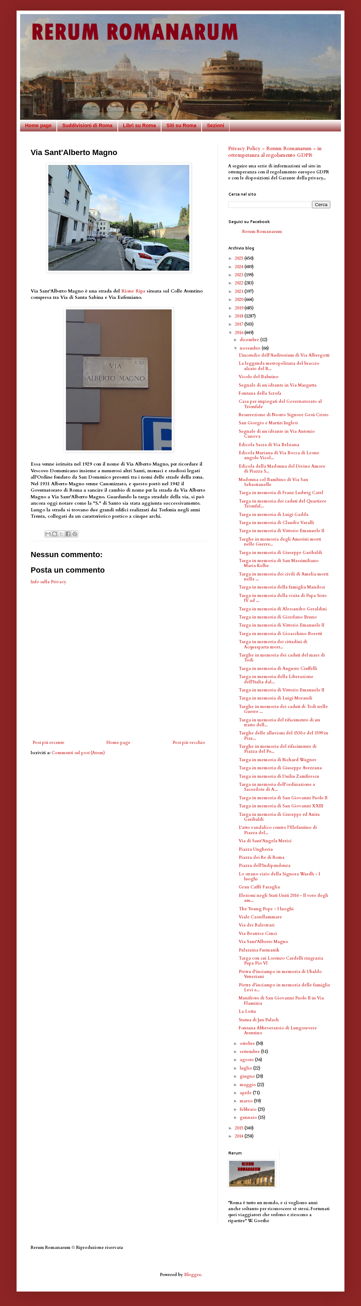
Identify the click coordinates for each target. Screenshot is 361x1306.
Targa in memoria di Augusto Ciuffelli (278, 668)
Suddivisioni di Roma (87, 125)
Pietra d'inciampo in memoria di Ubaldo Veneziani (280, 974)
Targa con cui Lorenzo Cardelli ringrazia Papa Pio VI (281, 960)
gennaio (249, 1117)
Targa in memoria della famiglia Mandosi (282, 587)
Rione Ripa (133, 291)
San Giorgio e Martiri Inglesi (268, 423)
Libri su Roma (139, 125)
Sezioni (215, 125)
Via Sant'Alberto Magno (263, 941)
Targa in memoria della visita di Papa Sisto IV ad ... (283, 598)
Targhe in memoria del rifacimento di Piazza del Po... (278, 749)
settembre (250, 1051)
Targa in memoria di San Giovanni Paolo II (283, 798)
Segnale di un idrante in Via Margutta (278, 385)
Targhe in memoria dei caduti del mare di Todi (282, 657)
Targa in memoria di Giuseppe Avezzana (280, 768)
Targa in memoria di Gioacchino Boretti (280, 633)
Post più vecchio (188, 742)
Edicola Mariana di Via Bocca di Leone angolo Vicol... (279, 455)
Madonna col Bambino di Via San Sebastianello (273, 482)
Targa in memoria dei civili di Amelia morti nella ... (284, 576)
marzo (247, 1101)
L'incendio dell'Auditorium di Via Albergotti (284, 355)
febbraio (249, 1109)
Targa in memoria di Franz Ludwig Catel (281, 492)
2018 (239, 316)
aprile (246, 1093)
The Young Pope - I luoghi (266, 909)
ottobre (248, 1043)
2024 (239, 267)
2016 (239, 332)
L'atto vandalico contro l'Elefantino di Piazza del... (278, 830)
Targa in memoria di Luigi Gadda (273, 514)
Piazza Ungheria (256, 849)
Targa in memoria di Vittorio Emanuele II (281, 531)
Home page (38, 125)
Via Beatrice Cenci (258, 933)
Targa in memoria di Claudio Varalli (276, 522)
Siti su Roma (181, 125)
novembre (251, 348)
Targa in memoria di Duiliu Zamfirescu (279, 776)
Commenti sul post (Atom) (78, 753)
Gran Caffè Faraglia (259, 887)
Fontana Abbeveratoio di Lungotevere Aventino (278, 1030)
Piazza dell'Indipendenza (264, 865)
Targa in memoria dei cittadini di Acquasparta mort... (273, 644)
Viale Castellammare (260, 917)
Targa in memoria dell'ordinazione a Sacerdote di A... (277, 787)
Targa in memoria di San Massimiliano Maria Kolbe (279, 563)
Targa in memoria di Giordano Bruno (278, 617)
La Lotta (247, 1011)
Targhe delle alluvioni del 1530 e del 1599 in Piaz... (283, 735)
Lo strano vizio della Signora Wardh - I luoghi (279, 876)
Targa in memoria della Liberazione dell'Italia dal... (276, 679)
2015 (239, 1128)
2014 (239, 1136)
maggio (248, 1085)
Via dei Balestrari (257, 925)
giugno (248, 1076)
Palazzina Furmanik (259, 950)
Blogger (192, 1274)
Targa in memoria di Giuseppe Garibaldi (280, 552)
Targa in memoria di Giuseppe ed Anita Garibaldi (279, 817)
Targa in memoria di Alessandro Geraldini (283, 609)
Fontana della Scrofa (260, 393)
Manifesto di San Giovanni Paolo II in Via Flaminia (281, 1000)
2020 (239, 299)
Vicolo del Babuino (259, 377)
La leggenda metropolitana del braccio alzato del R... (279, 366)
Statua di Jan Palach (259, 1020)
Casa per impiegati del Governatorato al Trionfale (280, 404)
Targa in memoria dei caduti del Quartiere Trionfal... (282, 503)
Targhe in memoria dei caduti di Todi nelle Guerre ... (283, 709)
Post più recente (48, 742)
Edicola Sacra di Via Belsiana (269, 445)
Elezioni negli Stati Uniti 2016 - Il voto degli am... (283, 898)
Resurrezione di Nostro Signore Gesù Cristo (284, 415)
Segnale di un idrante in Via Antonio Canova (277, 434)
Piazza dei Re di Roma (261, 857)
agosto (247, 1059)
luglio (246, 1068)
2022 (239, 283)
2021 (239, 291)
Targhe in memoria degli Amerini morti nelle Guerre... (280, 541)
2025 (239, 258)
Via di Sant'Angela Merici (265, 841)
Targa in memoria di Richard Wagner (277, 760)
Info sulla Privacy (48, 582)
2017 (239, 324)
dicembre (250, 340)
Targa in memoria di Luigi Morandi (275, 698)
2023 (239, 275)
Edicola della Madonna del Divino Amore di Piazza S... (282, 468)
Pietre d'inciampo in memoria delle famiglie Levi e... (284, 987)
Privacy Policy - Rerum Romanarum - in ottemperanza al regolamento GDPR (275, 152)
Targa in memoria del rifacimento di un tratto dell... (279, 722)
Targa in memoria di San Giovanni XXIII (281, 806)
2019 (239, 308)
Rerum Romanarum (262, 231)
